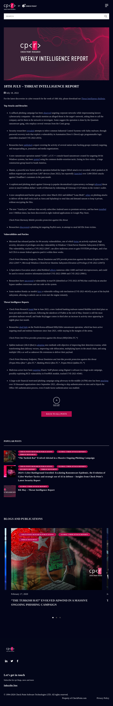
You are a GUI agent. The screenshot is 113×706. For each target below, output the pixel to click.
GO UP (56, 401)
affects (53, 270)
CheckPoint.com (79, 698)
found (30, 309)
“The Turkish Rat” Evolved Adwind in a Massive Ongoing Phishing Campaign (56, 458)
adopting (41, 345)
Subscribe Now (11, 685)
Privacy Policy (103, 698)
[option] (56, 569)
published (28, 145)
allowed (98, 184)
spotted (36, 159)
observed (47, 113)
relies (88, 195)
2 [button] (56, 617)
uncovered (29, 281)
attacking (104, 381)
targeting (36, 370)
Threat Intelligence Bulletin (93, 98)
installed (102, 209)
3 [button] (60, 617)
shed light (23, 327)
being (76, 241)
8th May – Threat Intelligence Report (36, 490)
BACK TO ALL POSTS (56, 414)
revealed (30, 131)
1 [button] (52, 617)
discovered (24, 227)
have (40, 291)
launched (78, 173)
